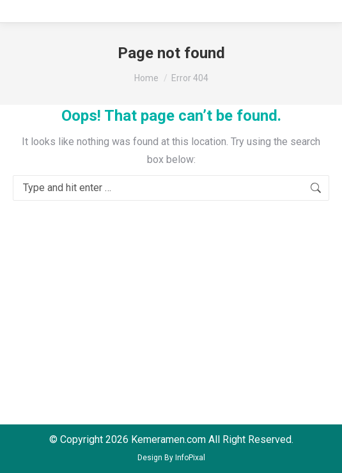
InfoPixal (190, 457)
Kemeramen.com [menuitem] (168, 439)
